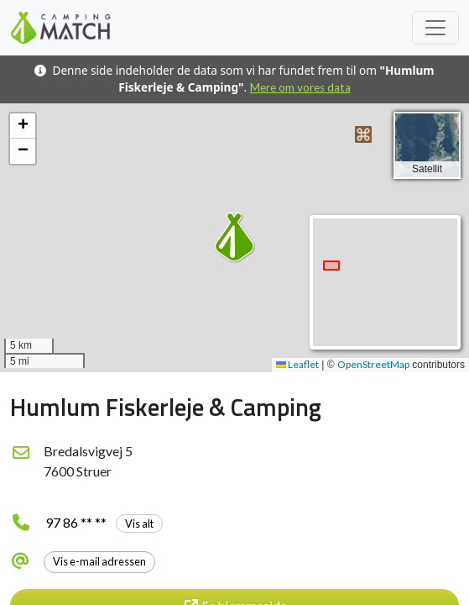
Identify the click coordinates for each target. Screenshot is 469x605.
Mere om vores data (300, 87)
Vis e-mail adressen (99, 561)
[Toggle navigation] (435, 28)
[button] (363, 134)
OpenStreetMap (373, 364)
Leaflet (297, 364)
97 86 (104, 522)
